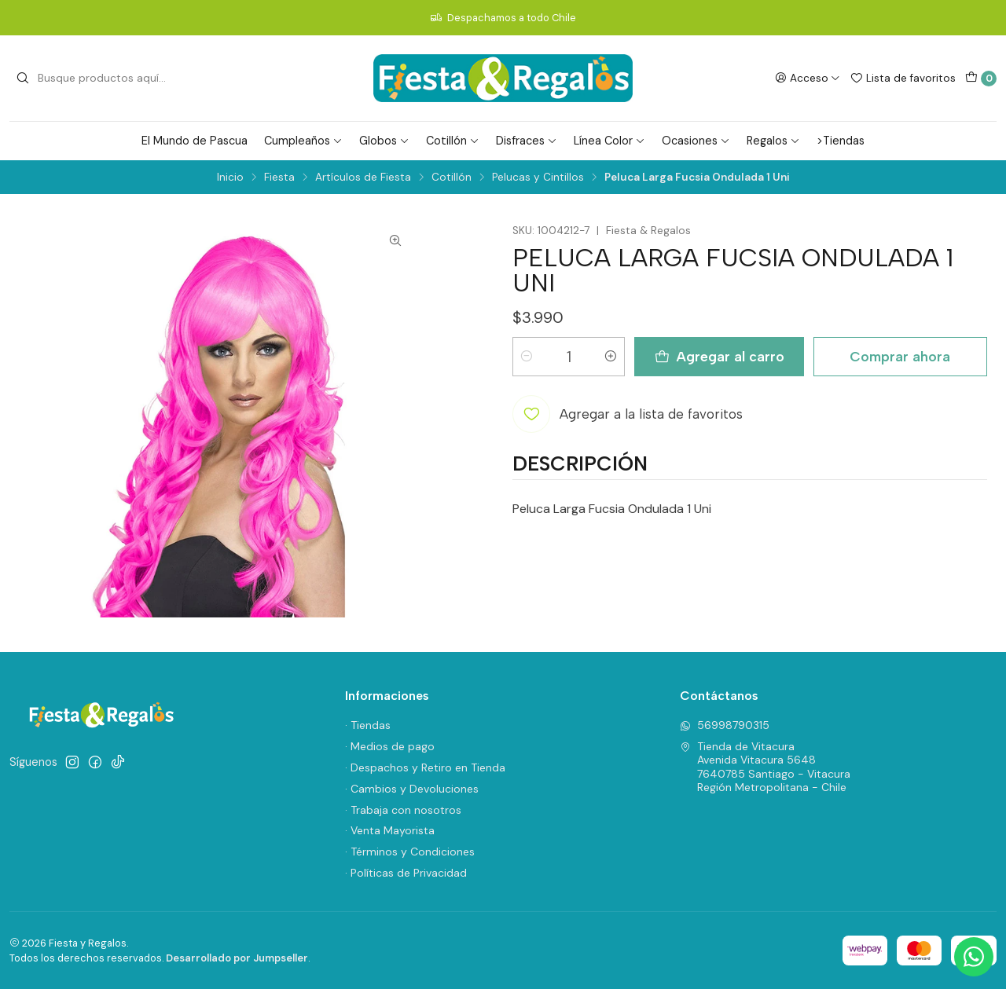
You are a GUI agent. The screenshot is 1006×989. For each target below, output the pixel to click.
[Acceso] (807, 77)
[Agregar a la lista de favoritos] (627, 414)
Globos (384, 141)
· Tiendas (368, 725)
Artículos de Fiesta (363, 177)
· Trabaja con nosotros (403, 810)
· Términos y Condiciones (410, 851)
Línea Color (609, 141)
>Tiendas (841, 141)
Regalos (773, 141)
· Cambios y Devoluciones (412, 789)
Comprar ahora (900, 356)
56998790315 (724, 725)
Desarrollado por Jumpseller (237, 958)
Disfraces (526, 141)
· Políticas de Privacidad (406, 873)
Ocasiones (696, 141)
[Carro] (981, 78)
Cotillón (452, 141)
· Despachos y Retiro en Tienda (425, 767)
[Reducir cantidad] (526, 356)
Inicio (230, 177)
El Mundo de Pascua (194, 141)
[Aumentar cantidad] (610, 356)
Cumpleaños (303, 141)
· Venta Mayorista (390, 830)
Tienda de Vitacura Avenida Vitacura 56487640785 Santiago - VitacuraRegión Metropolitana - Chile (765, 767)
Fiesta (279, 177)
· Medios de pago (390, 746)
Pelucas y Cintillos (538, 177)
